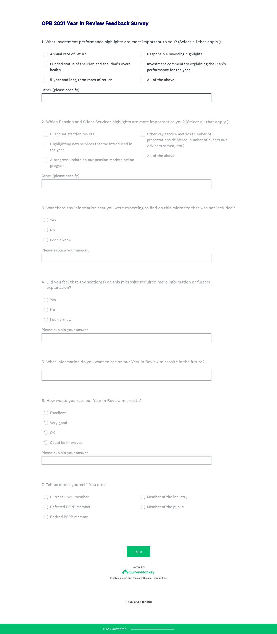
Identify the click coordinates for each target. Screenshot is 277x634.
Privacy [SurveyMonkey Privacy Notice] (129, 604)
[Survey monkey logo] (138, 574)
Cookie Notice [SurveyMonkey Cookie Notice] (144, 604)
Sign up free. (160, 580)
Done (138, 554)
